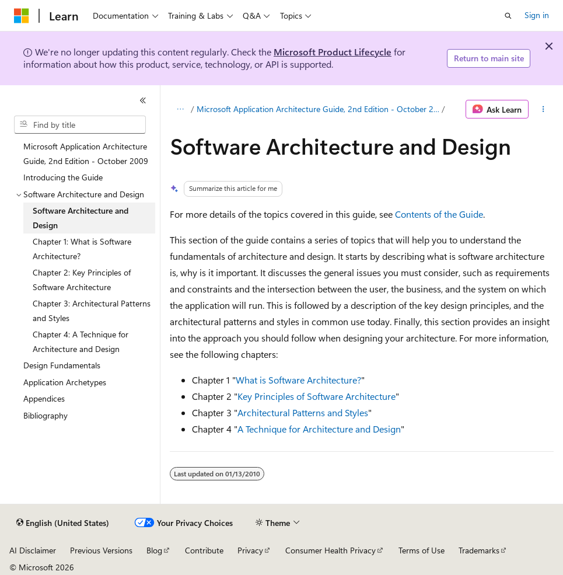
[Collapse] (143, 100)
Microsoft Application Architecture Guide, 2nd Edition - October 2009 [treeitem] (85, 153)
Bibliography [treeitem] (45, 415)
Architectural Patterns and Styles (302, 412)
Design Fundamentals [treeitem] (61, 365)
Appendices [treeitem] (44, 398)
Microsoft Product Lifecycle (332, 52)
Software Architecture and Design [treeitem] (80, 218)
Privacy (250, 550)
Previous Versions (101, 550)
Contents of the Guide (439, 214)
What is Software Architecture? (298, 380)
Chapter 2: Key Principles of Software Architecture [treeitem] (82, 279)
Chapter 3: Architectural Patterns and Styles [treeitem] (92, 310)
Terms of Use (421, 550)
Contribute (204, 550)
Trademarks (479, 550)
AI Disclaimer (32, 550)
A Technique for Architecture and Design (319, 429)
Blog (154, 550)
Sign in (536, 14)
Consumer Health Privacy (330, 550)
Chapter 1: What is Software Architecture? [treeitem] (82, 249)
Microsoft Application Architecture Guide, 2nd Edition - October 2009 (318, 108)
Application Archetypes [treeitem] (64, 382)
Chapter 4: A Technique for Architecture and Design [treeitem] (80, 341)
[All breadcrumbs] (180, 109)
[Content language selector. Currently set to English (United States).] (62, 523)
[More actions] (543, 109)
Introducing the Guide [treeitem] (63, 177)
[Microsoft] (21, 15)
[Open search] (508, 15)
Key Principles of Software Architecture (316, 396)
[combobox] (80, 125)
